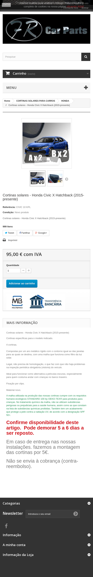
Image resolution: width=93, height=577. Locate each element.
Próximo (66, 179)
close (6, 4)
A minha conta (14, 545)
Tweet (9, 232)
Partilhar (24, 232)
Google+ (41, 232)
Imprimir (12, 240)
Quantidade (12, 265)
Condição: (8, 212)
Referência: (9, 207)
